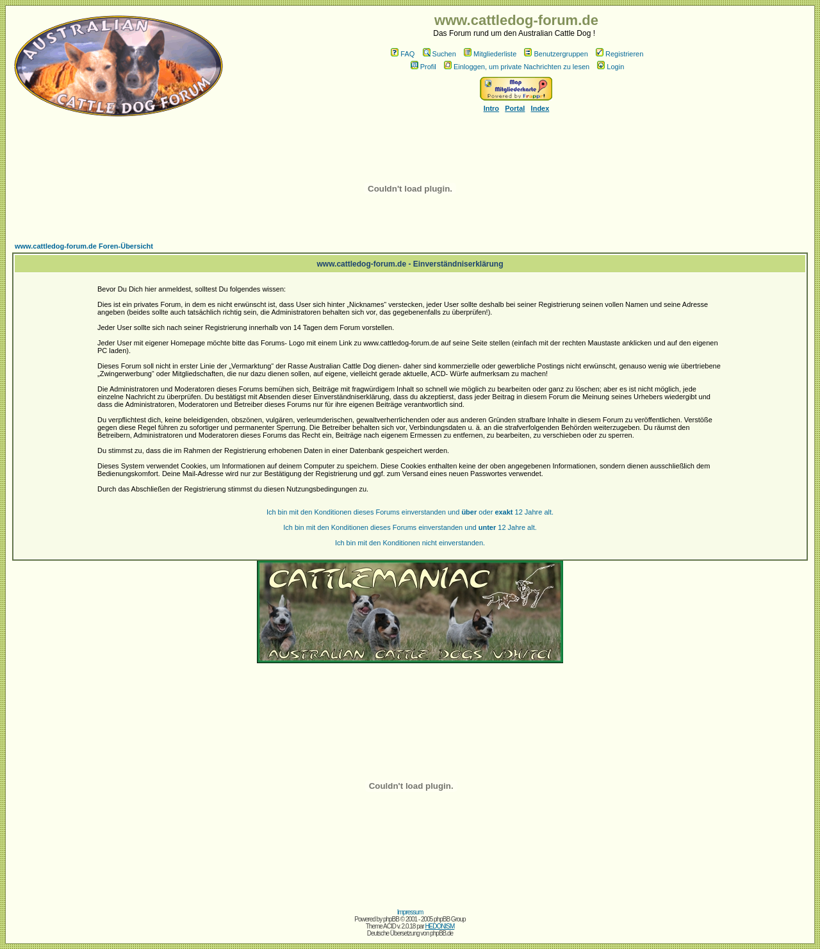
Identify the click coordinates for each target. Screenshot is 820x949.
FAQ (402, 54)
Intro (491, 108)
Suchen (439, 54)
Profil (423, 66)
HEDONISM (439, 926)
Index (540, 108)
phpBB (391, 919)
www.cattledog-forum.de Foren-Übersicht (84, 246)
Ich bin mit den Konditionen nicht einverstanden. (410, 543)
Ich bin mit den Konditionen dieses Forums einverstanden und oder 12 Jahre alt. (410, 512)
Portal (515, 108)
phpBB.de (441, 933)
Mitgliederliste (490, 54)
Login (610, 66)
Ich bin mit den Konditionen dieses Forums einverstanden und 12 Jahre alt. (410, 527)
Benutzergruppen (555, 54)
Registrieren (619, 54)
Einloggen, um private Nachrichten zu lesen (516, 66)
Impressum (410, 912)
